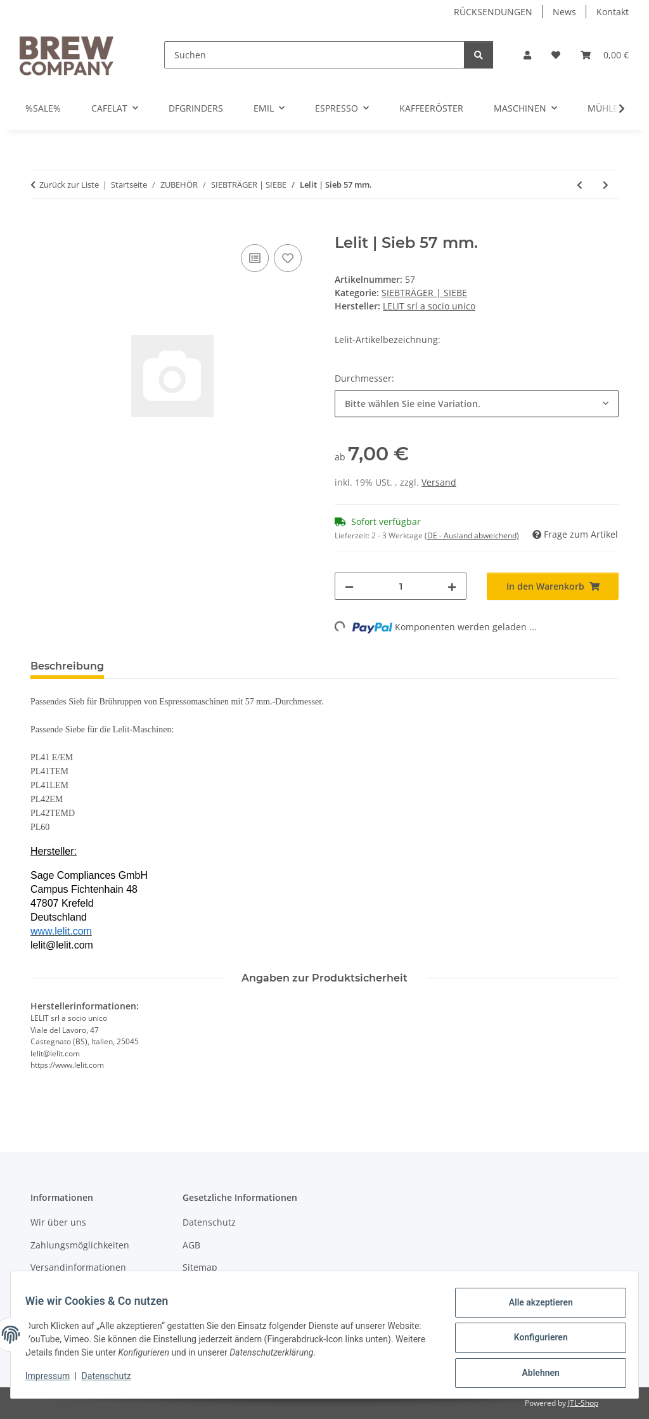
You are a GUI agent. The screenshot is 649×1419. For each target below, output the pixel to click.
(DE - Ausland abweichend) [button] (472, 535)
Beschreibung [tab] (67, 666)
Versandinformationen (78, 1267)
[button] (527, 55)
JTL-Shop (583, 1402)
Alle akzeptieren (535, 1308)
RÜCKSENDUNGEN (493, 12)
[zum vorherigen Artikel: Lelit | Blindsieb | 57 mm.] (580, 184)
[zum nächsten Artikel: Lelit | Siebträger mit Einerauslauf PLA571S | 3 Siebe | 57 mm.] (606, 184)
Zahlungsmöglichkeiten (79, 1245)
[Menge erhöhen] (452, 586)
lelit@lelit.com (61, 945)
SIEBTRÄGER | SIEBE (424, 293)
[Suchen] (314, 54)
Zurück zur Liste (69, 184)
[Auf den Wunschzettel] (288, 258)
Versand (438, 482)
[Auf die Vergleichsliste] (255, 258)
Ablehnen (534, 1374)
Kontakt (612, 12)
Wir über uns (58, 1222)
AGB (191, 1245)
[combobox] (477, 403)
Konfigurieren (535, 1341)
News (564, 12)
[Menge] (401, 586)
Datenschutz (112, 1380)
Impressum (53, 1380)
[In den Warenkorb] (40, 227)
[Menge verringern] (349, 586)
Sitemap (200, 1267)
